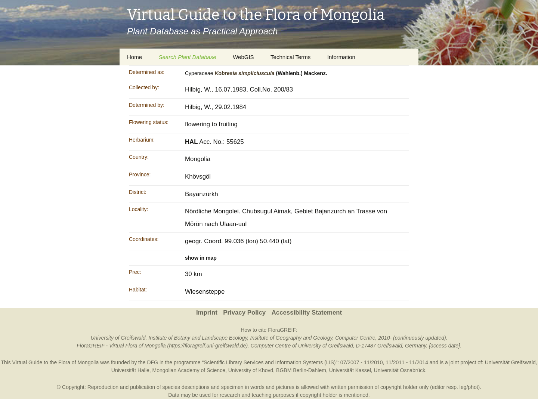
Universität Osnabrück (400, 370)
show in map (201, 258)
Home (134, 57)
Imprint (206, 312)
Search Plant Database (187, 57)
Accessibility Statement (307, 312)
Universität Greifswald (510, 362)
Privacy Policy (244, 312)
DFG (152, 362)
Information (341, 57)
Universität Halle (130, 370)
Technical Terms (290, 57)
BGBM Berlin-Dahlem (301, 370)
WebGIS (243, 57)
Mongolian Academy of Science (188, 370)
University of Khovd (250, 370)
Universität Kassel (350, 370)
